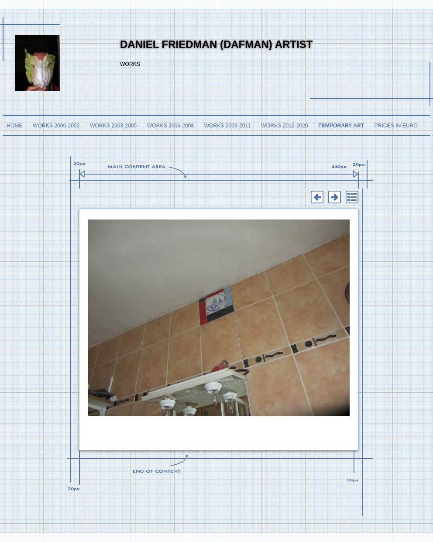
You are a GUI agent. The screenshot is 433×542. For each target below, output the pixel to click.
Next (334, 197)
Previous (316, 197)
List (351, 197)
